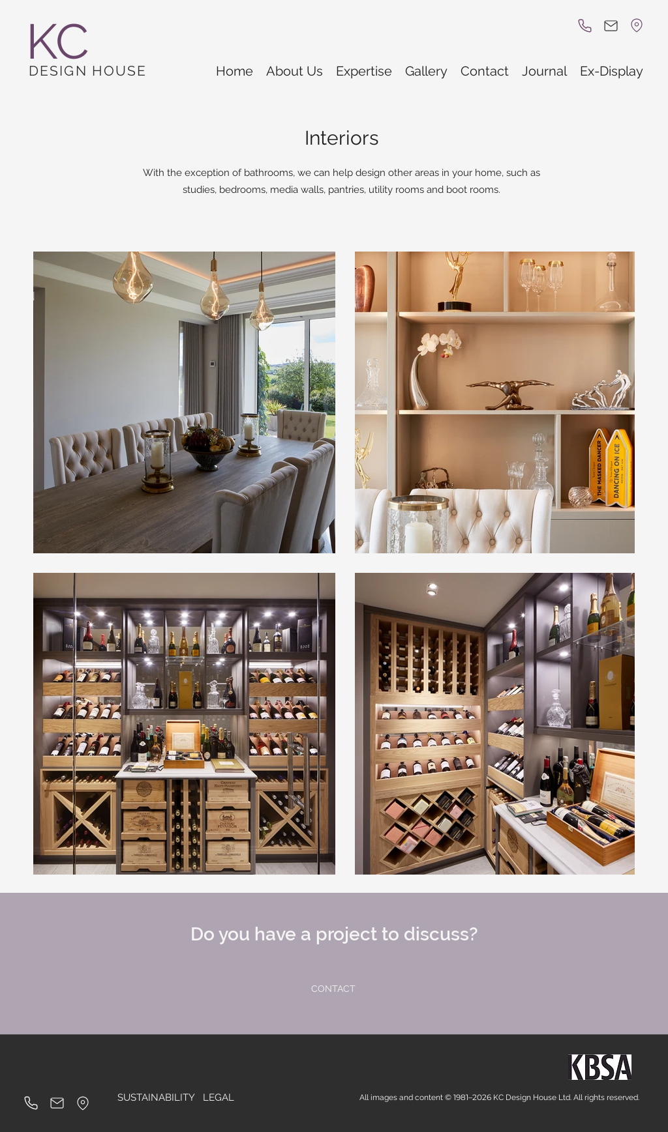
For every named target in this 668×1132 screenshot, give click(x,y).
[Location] (637, 25)
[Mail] (611, 25)
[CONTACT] (333, 989)
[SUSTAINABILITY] (156, 1097)
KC (57, 41)
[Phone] (584, 25)
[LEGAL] (218, 1097)
